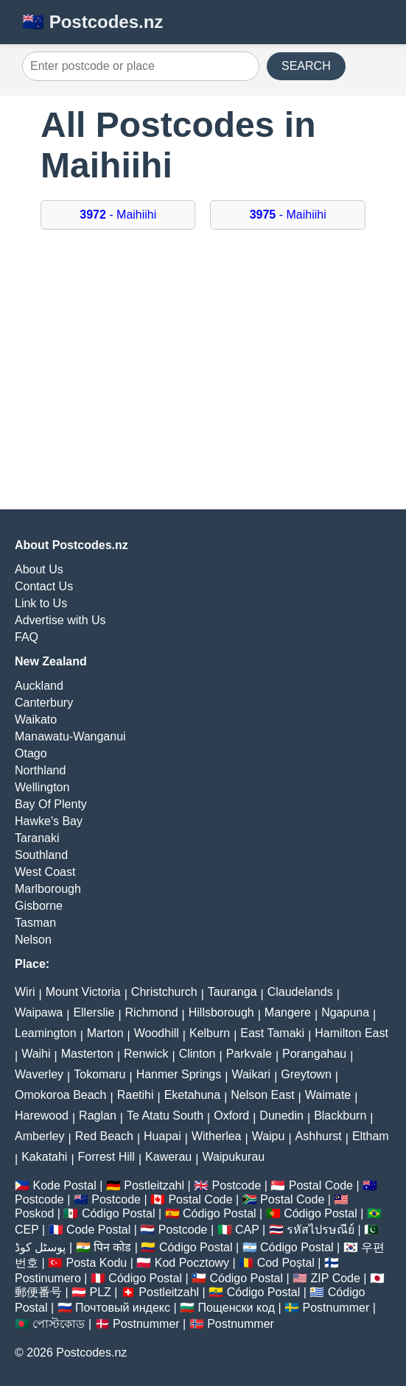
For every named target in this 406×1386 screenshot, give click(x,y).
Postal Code (321, 1185)
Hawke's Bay (49, 821)
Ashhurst (318, 1136)
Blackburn (340, 1115)
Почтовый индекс (122, 1307)
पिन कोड (112, 1247)
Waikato (36, 719)
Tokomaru (99, 1074)
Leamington (46, 1033)
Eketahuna (192, 1095)
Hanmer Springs (179, 1074)
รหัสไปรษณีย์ (320, 1229)
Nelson (33, 939)
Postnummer (336, 1307)
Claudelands (300, 992)
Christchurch (164, 992)
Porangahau (314, 1053)
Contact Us (44, 586)
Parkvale (249, 1053)
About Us (39, 569)
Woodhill (156, 1033)
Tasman (35, 922)
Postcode (237, 1185)
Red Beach (104, 1136)
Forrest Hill (106, 1156)
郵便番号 (38, 1292)
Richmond (151, 1012)
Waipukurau (233, 1156)
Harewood (42, 1115)
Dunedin (281, 1115)
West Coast (45, 872)
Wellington (42, 787)
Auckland (39, 685)
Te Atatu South (165, 1115)
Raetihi (135, 1095)
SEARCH (306, 66)
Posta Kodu (96, 1262)
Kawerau (168, 1156)
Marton (105, 1033)
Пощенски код (236, 1307)
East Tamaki (272, 1033)
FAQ (26, 637)
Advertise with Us (60, 620)
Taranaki (37, 838)
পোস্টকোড (58, 1324)
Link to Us (41, 603)
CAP (247, 1229)
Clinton (197, 1053)
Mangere (288, 1012)
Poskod (34, 1213)
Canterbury (44, 702)
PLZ (100, 1292)
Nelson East (262, 1095)
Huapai (162, 1136)
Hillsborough (221, 1012)
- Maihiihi (118, 214)
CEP (27, 1229)
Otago (31, 753)
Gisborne (39, 905)
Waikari (250, 1074)
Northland (40, 770)
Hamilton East (351, 1033)
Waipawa (39, 1012)
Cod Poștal (286, 1262)
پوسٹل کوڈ (40, 1247)
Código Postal (118, 1213)
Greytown (306, 1074)
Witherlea (217, 1136)
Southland (41, 855)
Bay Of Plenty (51, 804)
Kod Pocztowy (192, 1262)
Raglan (97, 1115)
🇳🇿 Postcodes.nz (92, 22)
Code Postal (98, 1229)
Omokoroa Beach (61, 1095)
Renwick (146, 1053)
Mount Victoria (83, 992)
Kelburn (209, 1033)
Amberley (40, 1136)
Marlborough (48, 889)
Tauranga (232, 992)
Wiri (25, 992)
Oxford (231, 1115)
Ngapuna (345, 1012)
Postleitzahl (154, 1185)
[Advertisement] (203, 377)
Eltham (370, 1136)
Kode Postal (64, 1185)
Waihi (35, 1053)
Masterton (87, 1053)
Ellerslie (93, 1012)
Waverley (39, 1074)
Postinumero (48, 1278)
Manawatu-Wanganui (70, 736)
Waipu (268, 1136)
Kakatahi (44, 1156)
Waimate (328, 1095)
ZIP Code (335, 1278)
